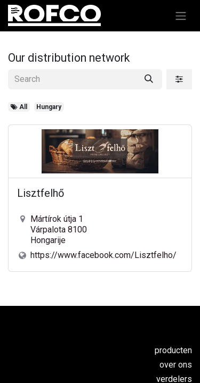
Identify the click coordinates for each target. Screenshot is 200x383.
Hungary (48, 107)
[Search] (148, 79)
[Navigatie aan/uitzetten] (181, 15)
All (19, 107)
